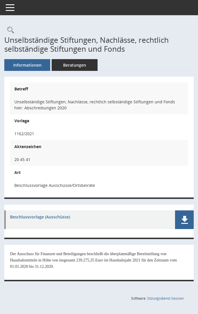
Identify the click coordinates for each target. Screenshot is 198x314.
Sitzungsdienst (165, 298)
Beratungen (74, 65)
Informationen (27, 65)
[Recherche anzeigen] (9, 30)
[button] (184, 219)
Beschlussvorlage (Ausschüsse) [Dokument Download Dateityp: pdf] (40, 217)
